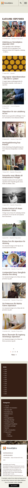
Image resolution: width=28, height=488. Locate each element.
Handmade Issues (8, 413)
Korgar (9, 434)
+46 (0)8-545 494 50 (7, 455)
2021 (5, 377)
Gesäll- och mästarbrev (9, 430)
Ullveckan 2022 (8, 409)
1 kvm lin (13, 106)
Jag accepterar (14, 485)
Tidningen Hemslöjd (9, 420)
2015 (5, 389)
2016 (5, 387)
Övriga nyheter (19, 38)
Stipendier (13, 38)
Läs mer (20, 482)
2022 (5, 375)
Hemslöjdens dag (8, 411)
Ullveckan (9, 436)
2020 (5, 379)
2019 (5, 381)
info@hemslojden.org (8, 452)
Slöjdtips (6, 415)
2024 (5, 371)
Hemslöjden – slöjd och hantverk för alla (7, 3)
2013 (5, 393)
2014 (5, 391)
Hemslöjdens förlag (9, 422)
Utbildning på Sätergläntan (10, 424)
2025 (5, 369)
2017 (5, 385)
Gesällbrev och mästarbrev (10, 407)
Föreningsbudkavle (9, 417)
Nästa (13, 354)
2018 (5, 383)
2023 (5, 373)
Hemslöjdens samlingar (10, 426)
